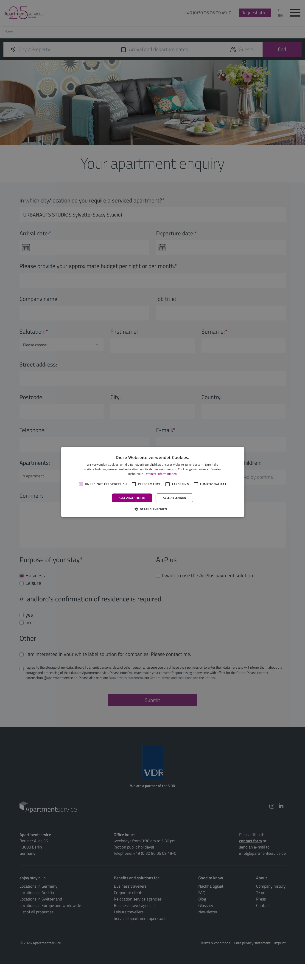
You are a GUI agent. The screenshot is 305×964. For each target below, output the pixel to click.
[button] (152, 509)
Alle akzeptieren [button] (132, 498)
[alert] (152, 482)
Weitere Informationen (161, 474)
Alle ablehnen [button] (174, 498)
